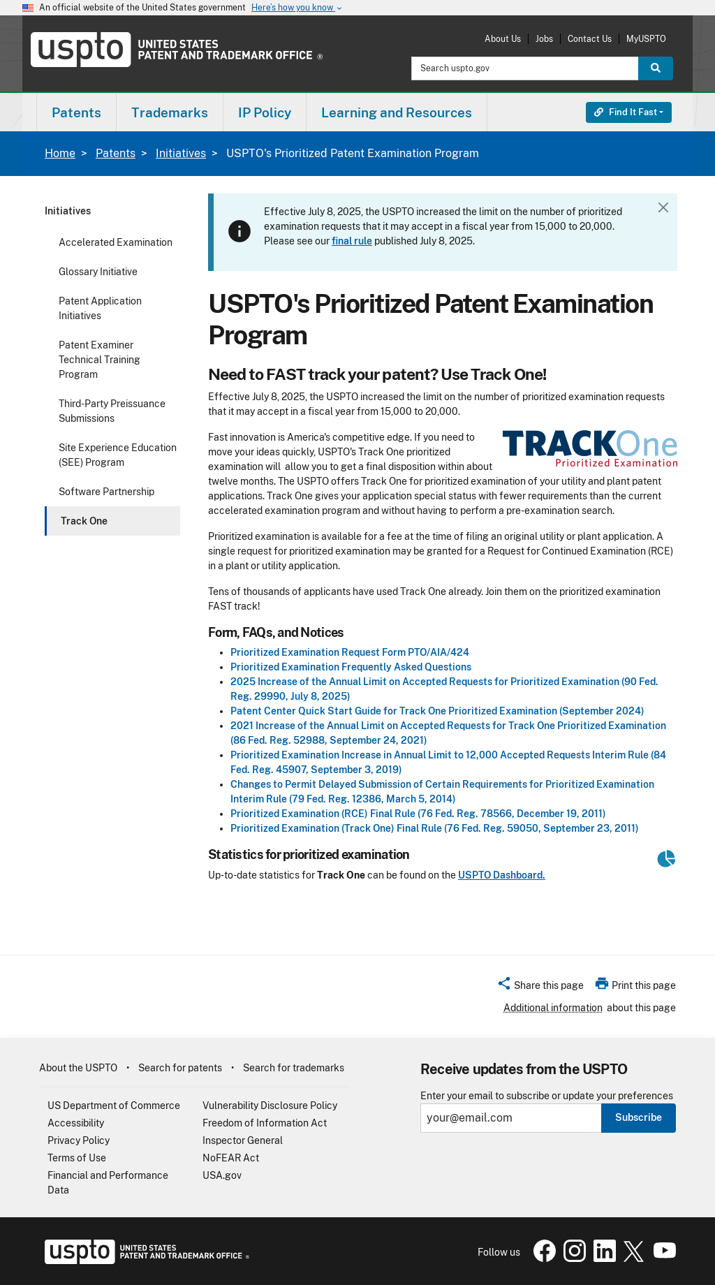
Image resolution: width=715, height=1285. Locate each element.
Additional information (553, 1007)
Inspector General (242, 1140)
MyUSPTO (646, 39)
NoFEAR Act (230, 1157)
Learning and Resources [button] (396, 112)
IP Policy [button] (264, 112)
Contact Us (590, 39)
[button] (540, 987)
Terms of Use (76, 1157)
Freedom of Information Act (264, 1123)
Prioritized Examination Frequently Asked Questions (350, 667)
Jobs (544, 39)
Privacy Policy (78, 1140)
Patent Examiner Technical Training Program (99, 359)
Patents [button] (76, 112)
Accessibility (75, 1123)
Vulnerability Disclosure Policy (269, 1105)
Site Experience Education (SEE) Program (118, 455)
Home (60, 153)
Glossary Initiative (98, 271)
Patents (115, 153)
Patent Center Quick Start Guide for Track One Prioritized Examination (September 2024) (437, 711)
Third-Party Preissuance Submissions (112, 411)
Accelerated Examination (115, 242)
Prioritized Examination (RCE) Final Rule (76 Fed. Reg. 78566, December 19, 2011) (418, 813)
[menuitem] (76, 112)
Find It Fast (625, 112)
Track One (84, 521)
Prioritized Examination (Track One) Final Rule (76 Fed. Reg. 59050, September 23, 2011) (434, 828)
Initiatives (181, 153)
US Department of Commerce (113, 1105)
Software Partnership (106, 491)
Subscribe (638, 1117)
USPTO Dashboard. (501, 875)
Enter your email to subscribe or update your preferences (546, 1096)
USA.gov (222, 1175)
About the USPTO (78, 1067)
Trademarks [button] (169, 112)
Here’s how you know (297, 8)
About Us (503, 39)
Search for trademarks (293, 1067)
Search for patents (180, 1067)
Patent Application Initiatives (100, 308)
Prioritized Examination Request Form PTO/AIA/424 (349, 652)
